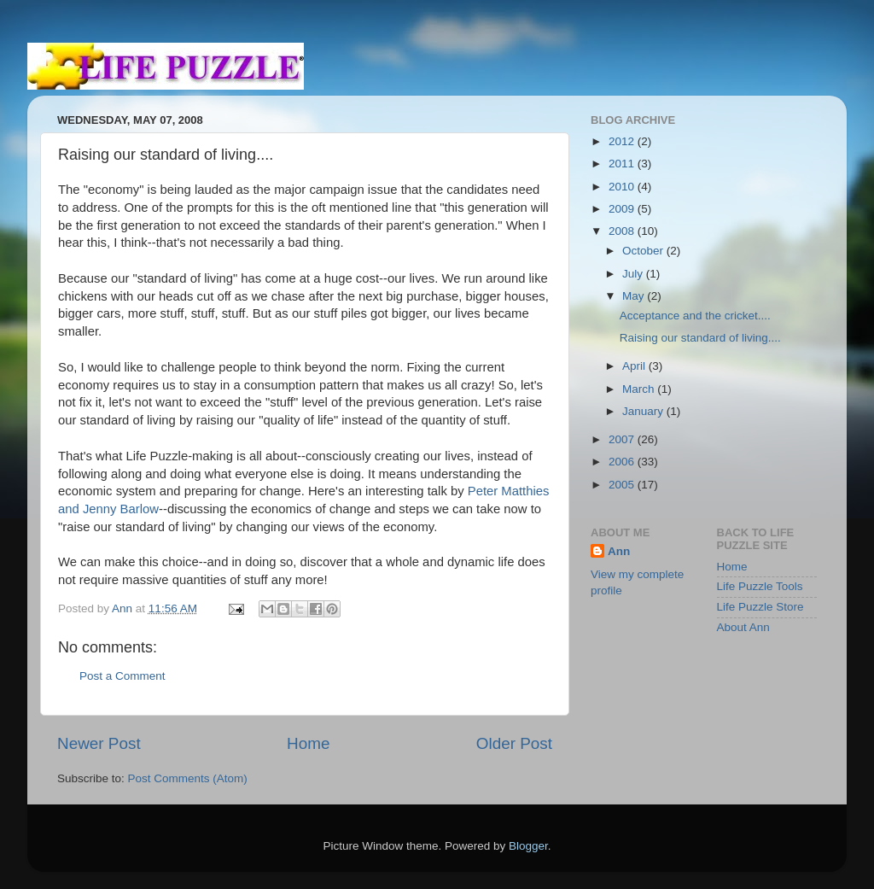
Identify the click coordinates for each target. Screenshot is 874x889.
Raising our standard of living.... (700, 337)
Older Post (514, 743)
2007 (623, 439)
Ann (619, 551)
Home (308, 743)
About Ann (743, 627)
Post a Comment (122, 676)
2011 (623, 163)
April (635, 366)
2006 (623, 461)
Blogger (528, 845)
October (644, 250)
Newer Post (99, 743)
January (644, 411)
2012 (623, 141)
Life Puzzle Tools (760, 586)
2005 (623, 484)
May (634, 296)
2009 (623, 208)
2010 (623, 186)
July (634, 273)
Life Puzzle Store (760, 606)
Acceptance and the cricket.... (695, 315)
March (639, 389)
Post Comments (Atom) (188, 778)
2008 (623, 231)
